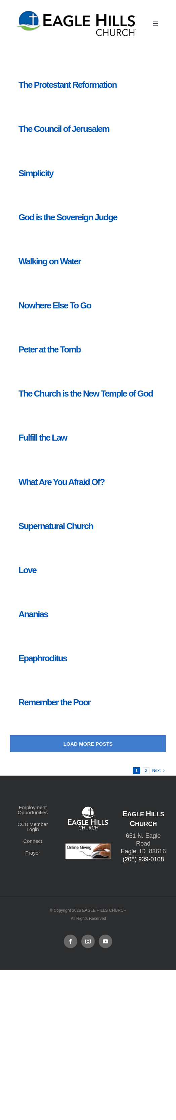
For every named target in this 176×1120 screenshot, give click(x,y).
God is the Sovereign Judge (67, 217)
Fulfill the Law (42, 438)
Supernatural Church (55, 526)
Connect (32, 841)
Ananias (33, 614)
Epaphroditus (42, 658)
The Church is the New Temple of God (85, 393)
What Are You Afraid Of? (61, 482)
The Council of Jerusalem (63, 129)
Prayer (32, 852)
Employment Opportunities (33, 810)
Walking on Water (49, 261)
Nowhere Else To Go (54, 305)
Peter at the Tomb (49, 349)
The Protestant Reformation (67, 85)
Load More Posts (88, 744)
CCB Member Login (32, 827)
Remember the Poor (54, 702)
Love (27, 570)
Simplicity (35, 173)
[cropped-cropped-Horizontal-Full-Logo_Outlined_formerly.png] (77, 12)
